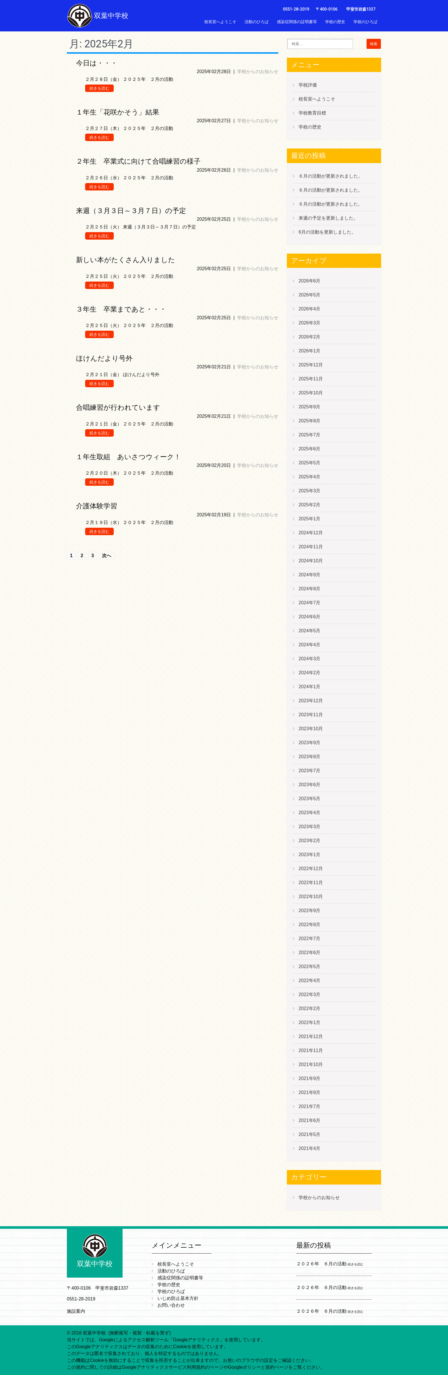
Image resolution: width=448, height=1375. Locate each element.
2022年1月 (310, 1022)
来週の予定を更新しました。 (328, 218)
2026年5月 (310, 294)
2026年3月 (310, 322)
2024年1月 (310, 686)
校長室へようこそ (220, 21)
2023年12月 (311, 700)
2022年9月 (310, 910)
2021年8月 (310, 1092)
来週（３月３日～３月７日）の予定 (131, 211)
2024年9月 (310, 574)
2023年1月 (310, 854)
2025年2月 (310, 504)
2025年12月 (311, 364)
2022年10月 (311, 896)
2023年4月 (310, 812)
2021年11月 (311, 1050)
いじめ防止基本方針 (327, 34)
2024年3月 (310, 658)
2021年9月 (310, 1078)
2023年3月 (310, 826)
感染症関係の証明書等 (297, 21)
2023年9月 (310, 742)
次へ (106, 555)
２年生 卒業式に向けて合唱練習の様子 (138, 161)
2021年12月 (311, 1036)
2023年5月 (310, 798)
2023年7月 (310, 770)
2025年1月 (310, 518)
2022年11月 (311, 882)
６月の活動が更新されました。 (331, 176)
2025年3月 (310, 490)
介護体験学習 (96, 506)
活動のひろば (257, 21)
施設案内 (76, 1311)
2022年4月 (310, 980)
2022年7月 (310, 938)
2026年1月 (310, 350)
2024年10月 (311, 560)
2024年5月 (310, 630)
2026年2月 (310, 336)
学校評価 (308, 85)
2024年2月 (310, 672)
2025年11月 (311, 378)
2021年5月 (310, 1134)
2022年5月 (310, 966)
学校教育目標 (312, 113)
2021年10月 (311, 1064)
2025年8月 (310, 420)
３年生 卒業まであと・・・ (121, 309)
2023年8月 (310, 756)
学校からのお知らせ (257, 71)
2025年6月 (310, 448)
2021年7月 (310, 1106)
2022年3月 (310, 994)
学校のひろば (365, 21)
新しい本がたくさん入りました (125, 260)
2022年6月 (310, 952)
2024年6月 (310, 616)
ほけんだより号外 (104, 358)
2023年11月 (311, 714)
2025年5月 (310, 462)
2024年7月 (310, 602)
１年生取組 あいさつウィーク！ (128, 457)
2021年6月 (310, 1120)
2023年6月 (310, 784)
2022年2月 (310, 1008)
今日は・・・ (96, 63)
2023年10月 (311, 728)
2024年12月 (311, 532)
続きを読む (99, 88)
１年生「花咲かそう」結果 (117, 112)
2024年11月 (311, 546)
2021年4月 (310, 1148)
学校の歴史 (335, 21)
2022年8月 (310, 924)
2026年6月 (310, 280)
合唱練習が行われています (118, 408)
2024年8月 (310, 588)
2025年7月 (310, 434)
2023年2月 (310, 840)
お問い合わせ (365, 34)
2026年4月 (310, 308)
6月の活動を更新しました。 (327, 232)
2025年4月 (310, 476)
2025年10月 (311, 392)
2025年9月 (310, 406)
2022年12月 (311, 868)
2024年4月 (310, 644)
